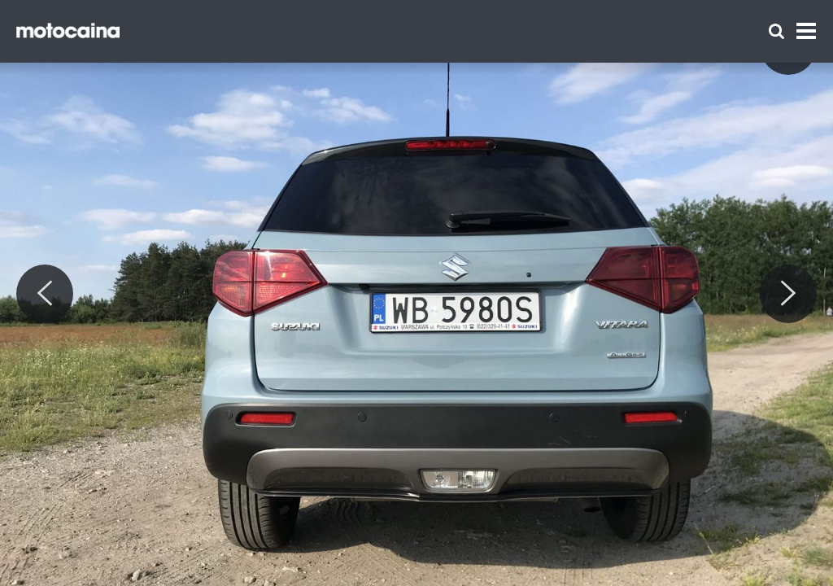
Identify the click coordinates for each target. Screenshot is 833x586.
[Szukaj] (776, 31)
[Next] (788, 294)
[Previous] (44, 294)
